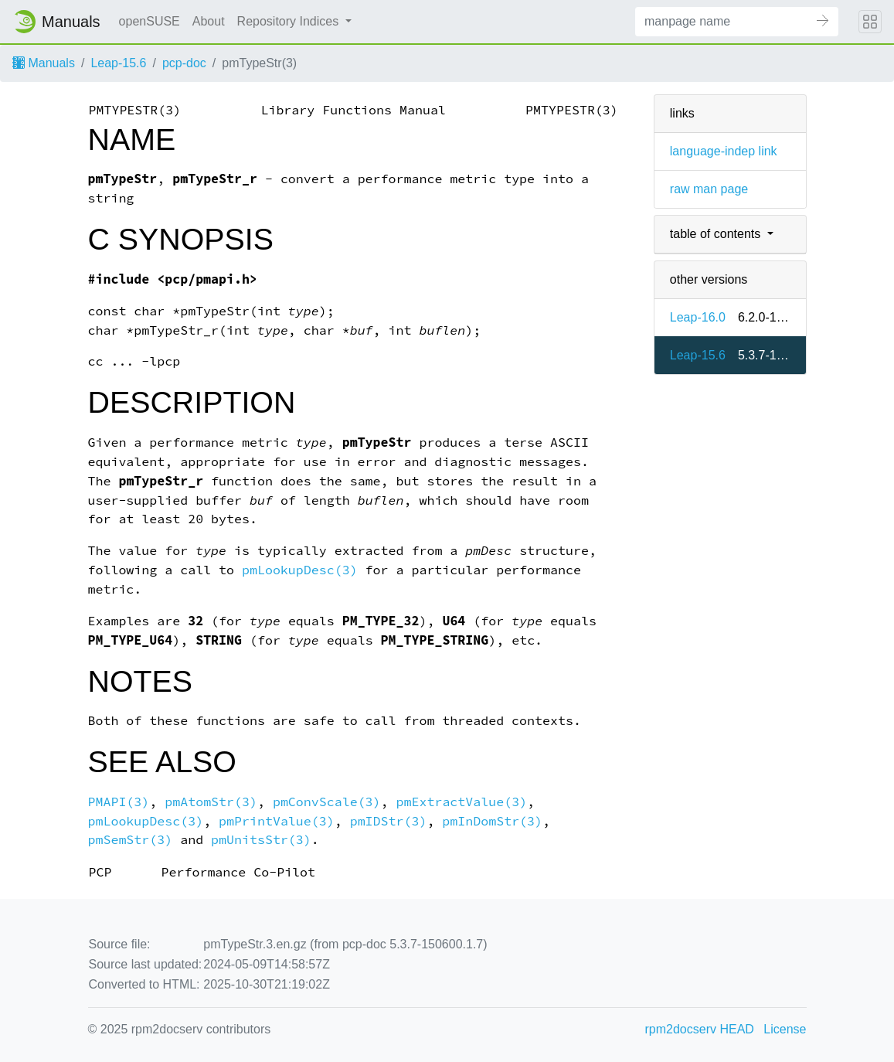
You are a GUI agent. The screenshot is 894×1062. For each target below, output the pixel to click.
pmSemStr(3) (130, 840)
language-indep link (723, 151)
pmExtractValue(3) (462, 802)
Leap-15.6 (118, 63)
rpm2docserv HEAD (699, 1029)
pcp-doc (184, 63)
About (208, 21)
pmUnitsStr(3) (261, 840)
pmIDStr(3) (388, 821)
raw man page (709, 189)
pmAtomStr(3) (211, 802)
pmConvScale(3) (327, 802)
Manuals (43, 63)
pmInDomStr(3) (492, 821)
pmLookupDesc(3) (300, 570)
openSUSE (149, 21)
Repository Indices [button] (289, 21)
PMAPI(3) (119, 802)
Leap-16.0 (698, 317)
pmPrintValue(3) (277, 821)
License (784, 1029)
